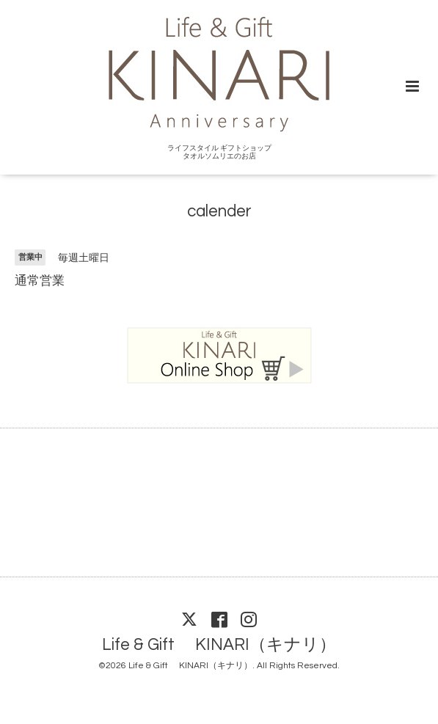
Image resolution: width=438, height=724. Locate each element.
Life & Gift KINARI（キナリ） (219, 645)
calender (219, 211)
